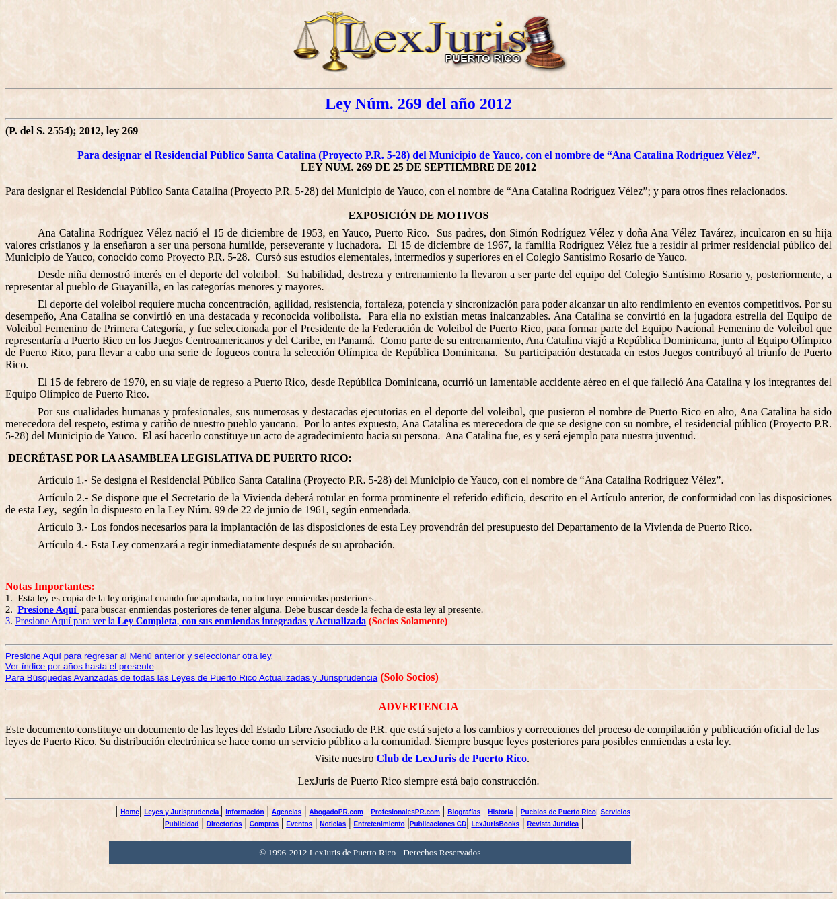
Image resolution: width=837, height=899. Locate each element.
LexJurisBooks (495, 824)
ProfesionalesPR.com (405, 812)
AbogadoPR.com (336, 812)
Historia (500, 812)
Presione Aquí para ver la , (191, 620)
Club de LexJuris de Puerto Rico (451, 758)
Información (244, 812)
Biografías (463, 812)
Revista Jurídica (553, 824)
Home (129, 812)
